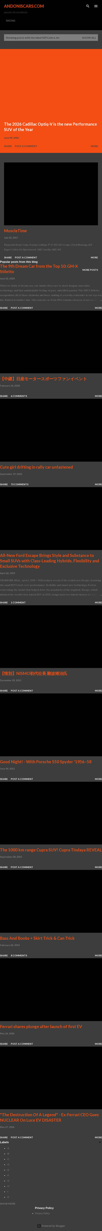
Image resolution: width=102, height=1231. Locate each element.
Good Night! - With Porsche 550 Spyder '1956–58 (46, 761)
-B (8, 1153)
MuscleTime (15, 230)
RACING (10, 20)
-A (8, 1148)
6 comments (19, 396)
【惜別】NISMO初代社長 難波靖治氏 (33, 673)
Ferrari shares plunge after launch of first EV (41, 1026)
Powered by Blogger (51, 1225)
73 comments (19, 484)
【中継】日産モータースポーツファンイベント (43, 378)
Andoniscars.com (24, 6)
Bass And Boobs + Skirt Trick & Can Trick (37, 938)
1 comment (18, 602)
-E (8, 1170)
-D (8, 1164)
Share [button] (8, 146)
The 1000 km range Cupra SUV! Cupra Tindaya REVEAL (51, 849)
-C (8, 1159)
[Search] (88, 6)
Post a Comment (26, 146)
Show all (89, 37)
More (94, 146)
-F (8, 1175)
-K (8, 1197)
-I (7, 1191)
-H (8, 1186)
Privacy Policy (42, 1213)
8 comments (19, 955)
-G (8, 1180)
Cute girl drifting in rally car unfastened (36, 467)
